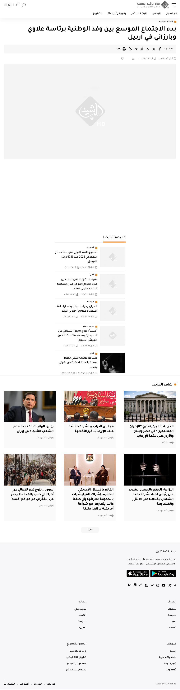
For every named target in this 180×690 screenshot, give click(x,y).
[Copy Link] (130, 49)
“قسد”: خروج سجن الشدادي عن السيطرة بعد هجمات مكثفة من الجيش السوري (77, 336)
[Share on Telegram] (136, 49)
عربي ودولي (88, 327)
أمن (92, 275)
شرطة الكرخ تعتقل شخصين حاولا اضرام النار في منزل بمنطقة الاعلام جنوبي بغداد (77, 284)
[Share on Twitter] (154, 49)
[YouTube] (163, 586)
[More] (118, 49)
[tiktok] (140, 586)
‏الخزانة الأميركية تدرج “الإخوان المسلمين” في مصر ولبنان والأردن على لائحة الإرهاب (150, 431)
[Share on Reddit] (142, 49)
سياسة (90, 302)
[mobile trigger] (173, 5)
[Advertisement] (90, 198)
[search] (24, 5)
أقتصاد (90, 248)
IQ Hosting (170, 684)
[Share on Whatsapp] (148, 49)
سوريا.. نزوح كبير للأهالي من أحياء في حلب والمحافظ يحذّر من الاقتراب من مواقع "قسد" (31, 494)
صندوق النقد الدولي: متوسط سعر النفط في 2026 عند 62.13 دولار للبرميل (76, 257)
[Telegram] (152, 586)
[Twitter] (169, 586)
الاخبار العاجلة (166, 22)
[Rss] (146, 586)
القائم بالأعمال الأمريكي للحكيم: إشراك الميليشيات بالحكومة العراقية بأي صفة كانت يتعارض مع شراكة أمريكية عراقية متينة (92, 499)
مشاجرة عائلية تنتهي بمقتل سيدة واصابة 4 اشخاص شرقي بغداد (78, 363)
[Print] (124, 49)
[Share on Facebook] (160, 49)
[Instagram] (157, 586)
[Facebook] (175, 586)
